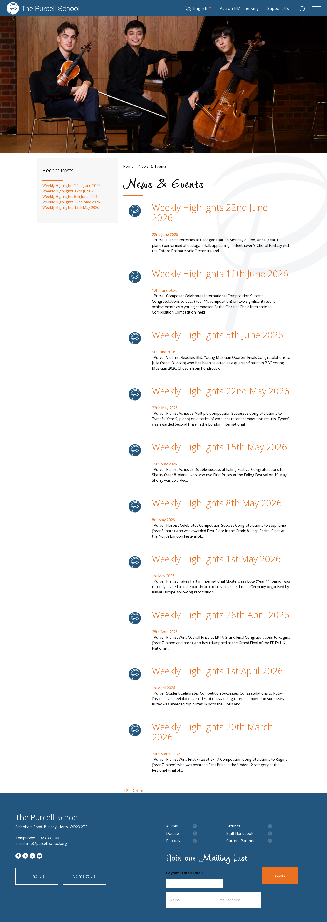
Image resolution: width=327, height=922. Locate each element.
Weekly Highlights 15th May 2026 (219, 447)
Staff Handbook (239, 833)
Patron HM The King (238, 7)
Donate (172, 833)
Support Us (277, 7)
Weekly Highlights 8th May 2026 (217, 503)
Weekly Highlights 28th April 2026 (220, 614)
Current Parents (240, 841)
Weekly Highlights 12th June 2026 (220, 273)
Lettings (233, 826)
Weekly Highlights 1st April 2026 (217, 671)
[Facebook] (18, 856)
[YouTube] (39, 856)
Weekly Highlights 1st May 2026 (216, 559)
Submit (283, 875)
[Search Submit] (301, 8)
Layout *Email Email (184, 873)
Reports (173, 841)
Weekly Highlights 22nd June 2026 (210, 212)
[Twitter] (25, 856)
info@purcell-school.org (46, 843)
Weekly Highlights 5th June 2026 (217, 335)
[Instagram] (32, 856)
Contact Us (84, 876)
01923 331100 (47, 837)
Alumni (172, 826)
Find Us (37, 876)
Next (139, 790)
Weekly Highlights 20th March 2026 (212, 731)
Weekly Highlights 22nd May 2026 (220, 391)
